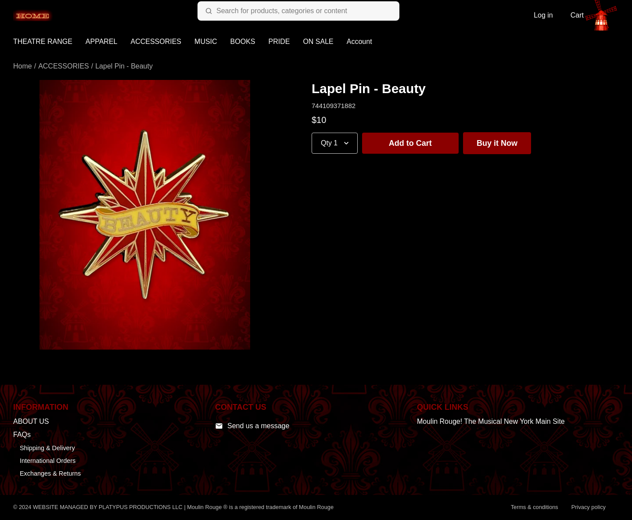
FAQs (22, 434)
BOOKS (242, 41)
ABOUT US (31, 421)
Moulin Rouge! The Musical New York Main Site (491, 421)
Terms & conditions (534, 507)
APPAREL (102, 41)
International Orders (47, 460)
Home (22, 66)
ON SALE (318, 41)
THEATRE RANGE (42, 41)
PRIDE (279, 41)
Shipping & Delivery (47, 447)
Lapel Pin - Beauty (124, 66)
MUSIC (205, 41)
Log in (543, 15)
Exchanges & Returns (50, 473)
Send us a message (252, 426)
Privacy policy (588, 507)
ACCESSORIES (155, 41)
